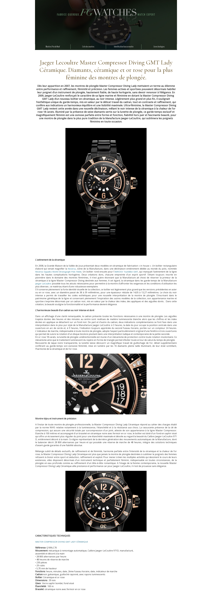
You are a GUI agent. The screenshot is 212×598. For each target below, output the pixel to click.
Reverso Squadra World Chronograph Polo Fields (58, 271)
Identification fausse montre (123, 46)
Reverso (72, 268)
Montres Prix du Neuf (53, 46)
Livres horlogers (159, 46)
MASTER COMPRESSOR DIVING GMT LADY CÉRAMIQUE (61, 541)
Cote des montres (88, 46)
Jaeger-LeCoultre (43, 283)
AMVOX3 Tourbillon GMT (126, 271)
